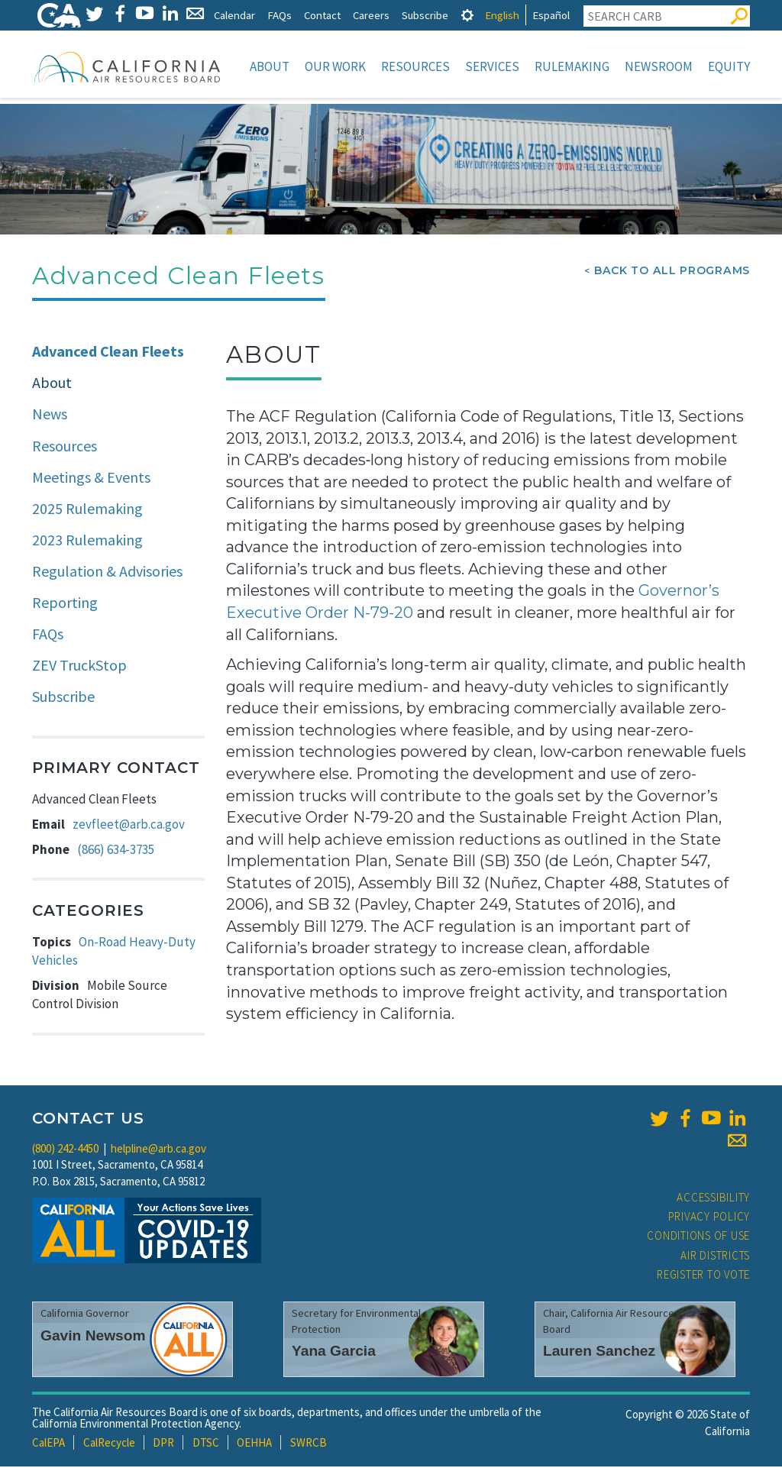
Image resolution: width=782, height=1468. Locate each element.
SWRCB (308, 1444)
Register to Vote (703, 1276)
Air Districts (715, 1257)
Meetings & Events (91, 478)
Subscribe (425, 15)
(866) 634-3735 (115, 850)
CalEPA (48, 1444)
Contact (322, 15)
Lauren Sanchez (599, 1352)
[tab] (467, 15)
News (49, 415)
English (502, 15)
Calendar (234, 15)
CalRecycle (109, 1444)
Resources (415, 66)
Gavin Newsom (93, 1337)
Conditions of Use (698, 1237)
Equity (729, 66)
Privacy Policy (709, 1218)
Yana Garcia (334, 1352)
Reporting (65, 603)
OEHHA (254, 1444)
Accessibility (713, 1199)
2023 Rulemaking (87, 541)
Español (551, 15)
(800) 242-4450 (65, 1150)
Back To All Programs (672, 272)
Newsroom (659, 66)
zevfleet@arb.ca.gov (129, 825)
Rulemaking (572, 66)
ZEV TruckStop (79, 666)
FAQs (279, 15)
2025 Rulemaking (87, 509)
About (269, 66)
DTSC (205, 1444)
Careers (371, 15)
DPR (163, 1444)
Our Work (335, 66)
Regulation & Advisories (107, 572)
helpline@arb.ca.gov (158, 1150)
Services (492, 66)
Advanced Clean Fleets (108, 352)
